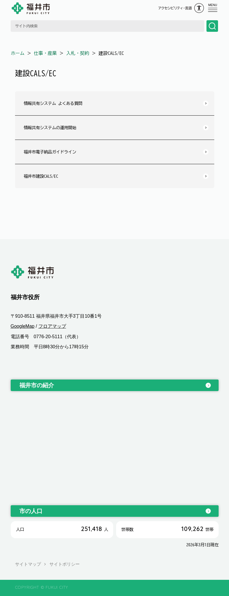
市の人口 (30, 511)
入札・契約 (77, 53)
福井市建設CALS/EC (41, 176)
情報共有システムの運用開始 (50, 127)
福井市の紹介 (36, 385)
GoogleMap (23, 326)
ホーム (18, 53)
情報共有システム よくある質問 (53, 103)
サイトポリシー (64, 564)
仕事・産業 (45, 53)
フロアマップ (52, 326)
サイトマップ (28, 564)
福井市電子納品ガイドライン (50, 152)
